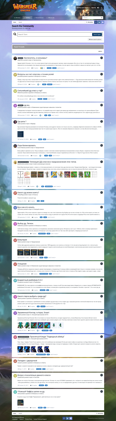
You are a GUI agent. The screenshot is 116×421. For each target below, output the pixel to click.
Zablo (20, 124)
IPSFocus (22, 416)
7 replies (35, 233)
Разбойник (38, 282)
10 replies (32, 186)
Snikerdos (22, 225)
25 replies (32, 306)
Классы (37, 195)
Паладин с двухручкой (28, 360)
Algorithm (21, 61)
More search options (94, 40)
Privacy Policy (29, 418)
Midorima (21, 93)
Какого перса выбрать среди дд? (33, 296)
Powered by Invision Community (95, 417)
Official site (51, 18)
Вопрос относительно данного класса (35, 375)
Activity (27, 18)
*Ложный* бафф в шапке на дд (32, 391)
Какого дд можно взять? (29, 193)
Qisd (20, 393)
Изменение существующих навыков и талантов (48, 108)
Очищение (23, 264)
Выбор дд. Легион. (27, 224)
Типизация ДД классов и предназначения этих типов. (54, 162)
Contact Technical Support (40, 418)
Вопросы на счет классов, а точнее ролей (37, 75)
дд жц (28, 106)
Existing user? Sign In (82, 8)
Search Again (96, 35)
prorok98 (21, 77)
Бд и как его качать (27, 207)
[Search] (86, 18)
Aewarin (21, 362)
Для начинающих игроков (44, 164)
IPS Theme (15, 416)
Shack (20, 298)
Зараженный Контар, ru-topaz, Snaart (35, 312)
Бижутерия (23, 240)
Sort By (99, 52)
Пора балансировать (28, 146)
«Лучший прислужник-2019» (41, 314)
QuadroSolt (22, 377)
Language (16, 418)
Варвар (34, 124)
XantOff (21, 108)
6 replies (36, 116)
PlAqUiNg (21, 195)
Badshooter (22, 164)
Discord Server (39, 18)
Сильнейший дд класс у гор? (31, 91)
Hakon (21, 242)
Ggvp (20, 338)
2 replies (34, 407)
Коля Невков (23, 148)
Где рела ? (23, 122)
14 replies (33, 201)
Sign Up (93, 8)
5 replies (33, 368)
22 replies (33, 85)
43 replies (35, 257)
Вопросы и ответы (42, 77)
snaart (21, 314)
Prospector (22, 282)
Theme (22, 418)
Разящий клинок (40, 209)
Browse (18, 18)
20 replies (36, 69)
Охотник (38, 377)
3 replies (34, 99)
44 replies (35, 156)
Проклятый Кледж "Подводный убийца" (48, 336)
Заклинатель (39, 61)
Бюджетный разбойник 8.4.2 (31, 280)
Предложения (41, 148)
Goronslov (22, 209)
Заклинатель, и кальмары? (36, 59)
